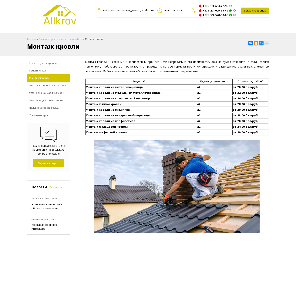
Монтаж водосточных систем (46, 100)
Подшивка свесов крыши (44, 107)
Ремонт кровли (38, 70)
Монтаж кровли (39, 78)
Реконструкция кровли (43, 63)
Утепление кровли (40, 115)
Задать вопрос (48, 163)
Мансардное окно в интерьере (44, 226)
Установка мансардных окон (46, 92)
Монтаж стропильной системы (47, 85)
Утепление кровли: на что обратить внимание (48, 206)
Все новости (57, 187)
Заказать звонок (255, 10)
